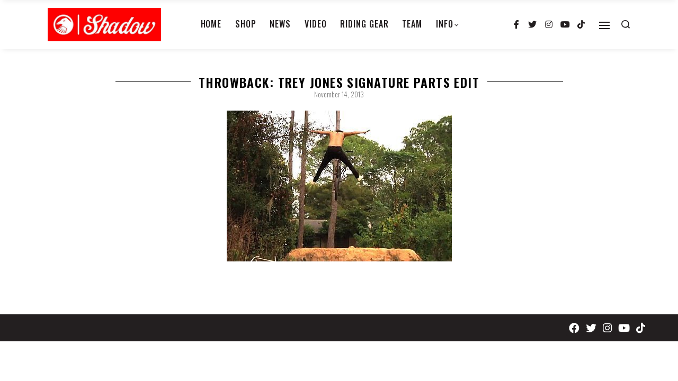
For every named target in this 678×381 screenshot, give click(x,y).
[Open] (604, 25)
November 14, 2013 (339, 94)
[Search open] (625, 24)
